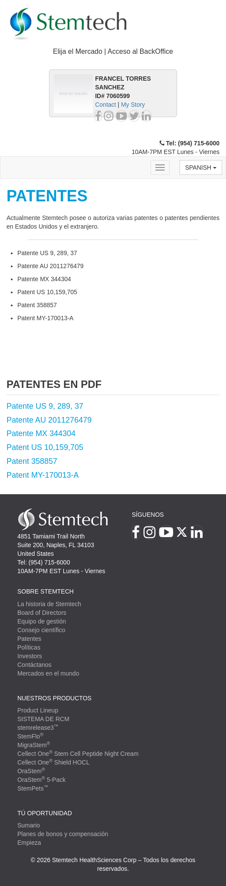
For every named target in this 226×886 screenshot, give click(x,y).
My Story (133, 104)
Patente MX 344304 (41, 433)
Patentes (29, 638)
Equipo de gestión (41, 621)
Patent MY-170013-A (43, 475)
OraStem (31, 771)
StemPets (32, 788)
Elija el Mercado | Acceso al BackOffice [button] (113, 51)
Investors (29, 656)
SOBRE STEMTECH (45, 591)
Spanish (200, 167)
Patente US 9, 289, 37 (45, 406)
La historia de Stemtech (49, 604)
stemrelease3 (38, 727)
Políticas (28, 647)
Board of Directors (41, 612)
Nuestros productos (54, 698)
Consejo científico (41, 630)
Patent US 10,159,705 (45, 447)
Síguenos (148, 514)
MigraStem (33, 745)
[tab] (113, 51)
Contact (105, 104)
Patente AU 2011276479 (49, 420)
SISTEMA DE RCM (43, 718)
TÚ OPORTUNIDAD (44, 813)
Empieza (29, 842)
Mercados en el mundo (48, 673)
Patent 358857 (32, 461)
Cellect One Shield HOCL (53, 762)
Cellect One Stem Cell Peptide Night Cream (77, 753)
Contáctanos (34, 664)
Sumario (28, 825)
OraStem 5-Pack (41, 779)
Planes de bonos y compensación (62, 833)
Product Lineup (37, 710)
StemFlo (30, 736)
